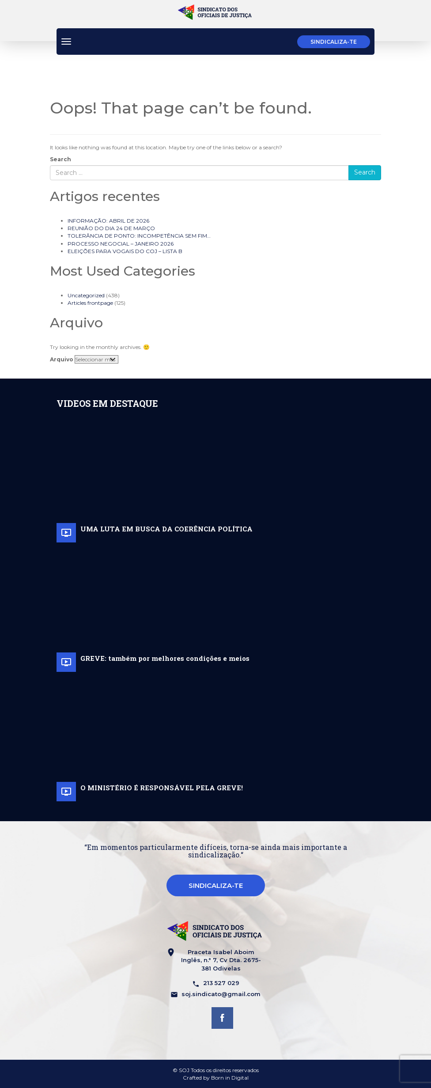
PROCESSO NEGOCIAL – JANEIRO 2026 (121, 243)
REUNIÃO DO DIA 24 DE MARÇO (111, 228)
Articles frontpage (90, 302)
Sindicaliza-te (333, 41)
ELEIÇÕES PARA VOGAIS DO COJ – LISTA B (125, 251)
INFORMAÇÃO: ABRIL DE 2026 (108, 220)
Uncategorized (86, 295)
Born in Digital (230, 1077)
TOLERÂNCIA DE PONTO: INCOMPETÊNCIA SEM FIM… (139, 235)
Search (60, 159)
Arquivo (61, 359)
